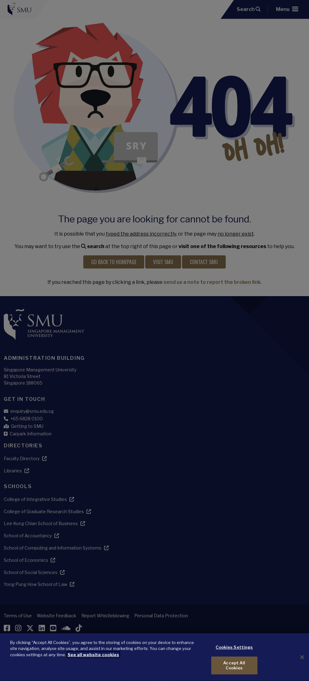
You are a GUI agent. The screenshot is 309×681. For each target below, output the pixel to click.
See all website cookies (93, 664)
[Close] (302, 666)
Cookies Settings (234, 656)
